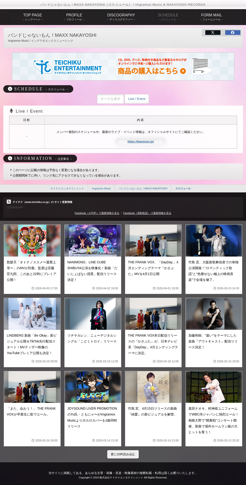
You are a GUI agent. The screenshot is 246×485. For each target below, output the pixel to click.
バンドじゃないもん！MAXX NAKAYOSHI (143, 188)
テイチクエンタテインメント (67, 188)
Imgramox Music (101, 188)
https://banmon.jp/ (141, 141)
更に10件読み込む (123, 454)
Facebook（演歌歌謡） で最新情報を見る (147, 213)
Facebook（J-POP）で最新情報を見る (97, 213)
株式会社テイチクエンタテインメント (121, 477)
